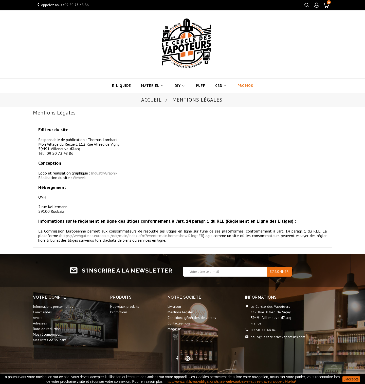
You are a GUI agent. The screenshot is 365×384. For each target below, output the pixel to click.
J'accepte (351, 379)
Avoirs (37, 317)
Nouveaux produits (124, 306)
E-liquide (121, 85)
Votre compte (49, 297)
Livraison (174, 306)
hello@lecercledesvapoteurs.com (278, 337)
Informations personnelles (53, 306)
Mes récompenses (47, 334)
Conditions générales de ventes (192, 317)
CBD (221, 86)
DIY (180, 86)
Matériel (153, 86)
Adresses (40, 323)
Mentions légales (181, 312)
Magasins (174, 329)
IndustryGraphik (104, 173)
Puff (200, 85)
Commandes (42, 312)
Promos (245, 85)
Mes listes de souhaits (49, 340)
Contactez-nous (179, 323)
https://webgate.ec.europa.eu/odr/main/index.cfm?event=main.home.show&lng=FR (131, 235)
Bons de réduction (47, 329)
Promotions (118, 312)
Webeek (79, 177)
